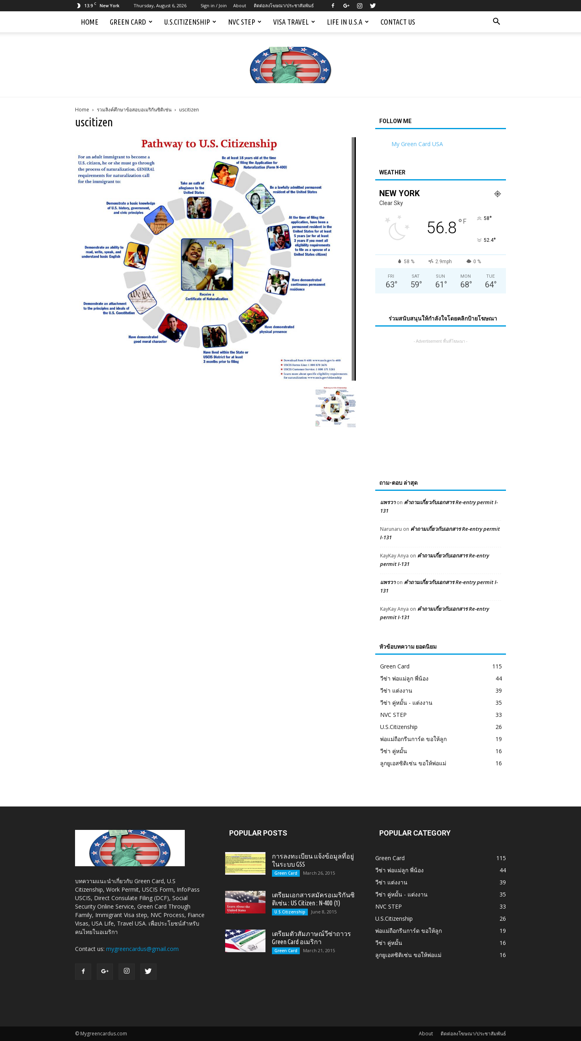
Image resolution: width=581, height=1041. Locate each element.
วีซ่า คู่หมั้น (393, 751)
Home (89, 22)
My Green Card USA (417, 144)
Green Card (131, 22)
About (239, 5)
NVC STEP (244, 22)
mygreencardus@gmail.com (142, 949)
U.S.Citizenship (190, 22)
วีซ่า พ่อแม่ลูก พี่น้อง (404, 678)
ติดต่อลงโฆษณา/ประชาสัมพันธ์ (284, 5)
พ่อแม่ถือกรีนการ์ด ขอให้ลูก (413, 739)
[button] (496, 21)
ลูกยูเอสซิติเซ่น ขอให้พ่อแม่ (413, 763)
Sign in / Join (214, 5)
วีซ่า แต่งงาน (396, 690)
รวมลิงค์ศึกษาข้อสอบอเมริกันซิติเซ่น (134, 109)
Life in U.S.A (348, 22)
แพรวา (387, 502)
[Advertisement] (440, 396)
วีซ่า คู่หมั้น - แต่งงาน (406, 702)
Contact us (397, 22)
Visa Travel (294, 22)
